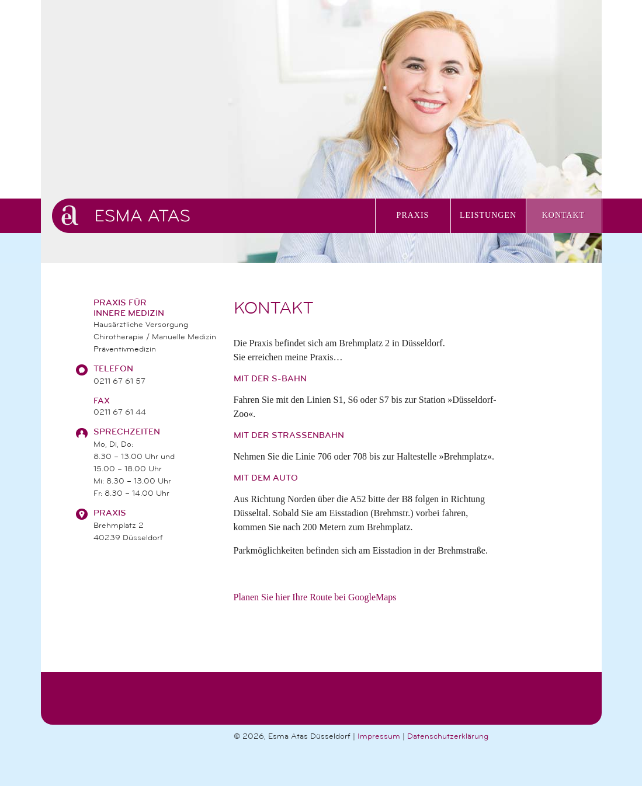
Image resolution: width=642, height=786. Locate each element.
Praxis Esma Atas (213, 216)
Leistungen (488, 215)
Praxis (413, 215)
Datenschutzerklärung (447, 736)
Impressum (379, 736)
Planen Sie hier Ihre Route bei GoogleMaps (315, 597)
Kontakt (563, 215)
